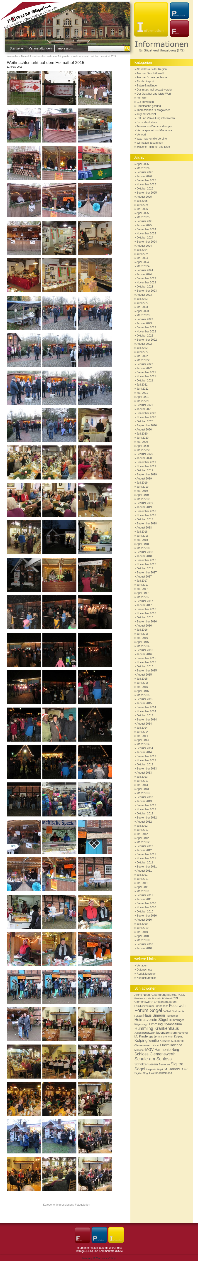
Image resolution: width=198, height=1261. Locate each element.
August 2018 (144, 527)
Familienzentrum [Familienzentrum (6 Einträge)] (144, 1005)
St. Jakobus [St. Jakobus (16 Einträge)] (173, 1069)
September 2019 (147, 474)
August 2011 (144, 870)
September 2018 (147, 523)
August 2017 (144, 576)
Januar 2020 (144, 458)
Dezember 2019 (146, 462)
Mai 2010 (142, 932)
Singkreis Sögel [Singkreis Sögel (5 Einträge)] (154, 1069)
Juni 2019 (143, 486)
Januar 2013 (144, 801)
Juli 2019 (142, 482)
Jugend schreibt (146, 114)
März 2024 (143, 266)
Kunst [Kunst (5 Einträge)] (156, 1045)
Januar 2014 (144, 752)
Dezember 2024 (146, 229)
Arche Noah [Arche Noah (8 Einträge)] (142, 994)
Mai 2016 (142, 637)
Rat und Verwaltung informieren (156, 118)
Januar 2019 (144, 507)
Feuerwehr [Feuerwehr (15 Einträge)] (178, 1005)
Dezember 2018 (146, 511)
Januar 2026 (144, 176)
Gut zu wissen (145, 101)
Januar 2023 (144, 323)
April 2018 (143, 544)
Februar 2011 (145, 895)
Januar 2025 (144, 225)
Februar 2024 (145, 270)
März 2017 (143, 597)
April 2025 (143, 213)
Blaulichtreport (145, 81)
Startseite (16, 48)
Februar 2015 (145, 699)
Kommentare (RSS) (111, 1251)
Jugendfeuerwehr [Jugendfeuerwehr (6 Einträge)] (144, 1032)
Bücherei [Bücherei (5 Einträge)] (167, 998)
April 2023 (143, 311)
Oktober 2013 (145, 764)
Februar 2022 (145, 364)
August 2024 (144, 245)
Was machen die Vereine (152, 138)
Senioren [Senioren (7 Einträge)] (164, 1064)
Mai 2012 (142, 834)
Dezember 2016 (146, 609)
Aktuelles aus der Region (152, 69)
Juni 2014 (143, 731)
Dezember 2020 (146, 413)
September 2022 (147, 339)
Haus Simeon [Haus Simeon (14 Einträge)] (154, 1015)
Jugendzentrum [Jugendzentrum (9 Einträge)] (166, 1032)
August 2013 (144, 772)
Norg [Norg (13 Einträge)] (175, 1050)
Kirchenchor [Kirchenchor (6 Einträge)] (166, 1036)
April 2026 (143, 164)
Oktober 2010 (145, 911)
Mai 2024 (142, 258)
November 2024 (146, 233)
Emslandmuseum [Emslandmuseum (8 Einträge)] (165, 1001)
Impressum (65, 48)
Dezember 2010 (146, 903)
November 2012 (146, 809)
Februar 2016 (145, 650)
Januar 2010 (144, 948)
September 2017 (147, 572)
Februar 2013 (145, 797)
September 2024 (147, 241)
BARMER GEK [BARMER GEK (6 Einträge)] (176, 994)
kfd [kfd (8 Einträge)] (136, 1036)
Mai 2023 (142, 307)
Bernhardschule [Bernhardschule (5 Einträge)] (143, 998)
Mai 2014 (142, 735)
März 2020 (143, 450)
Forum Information (30, 56)
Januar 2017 (144, 605)
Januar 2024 (144, 274)
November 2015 (146, 662)
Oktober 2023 (145, 286)
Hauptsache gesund (149, 106)
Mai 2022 (142, 356)
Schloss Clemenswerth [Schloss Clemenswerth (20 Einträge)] (155, 1054)
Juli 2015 (142, 678)
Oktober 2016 (145, 617)
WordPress (115, 1247)
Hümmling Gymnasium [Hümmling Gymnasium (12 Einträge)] (164, 1024)
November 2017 (146, 564)
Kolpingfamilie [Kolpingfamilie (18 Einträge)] (146, 1040)
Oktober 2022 (145, 335)
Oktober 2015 (145, 666)
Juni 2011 (143, 878)
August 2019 (144, 478)
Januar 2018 (144, 556)
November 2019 (146, 466)
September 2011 (147, 866)
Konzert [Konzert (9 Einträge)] (165, 1040)
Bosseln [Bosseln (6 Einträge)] (156, 998)
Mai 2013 (142, 785)
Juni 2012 (143, 829)
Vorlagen (142, 965)
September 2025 (147, 192)
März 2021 (143, 401)
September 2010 (147, 915)
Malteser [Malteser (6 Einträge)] (139, 1049)
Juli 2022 (142, 347)
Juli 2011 (142, 874)
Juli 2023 (142, 298)
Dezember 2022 (146, 327)
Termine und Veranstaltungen (154, 126)
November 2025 (146, 184)
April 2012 (143, 838)
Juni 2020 (143, 437)
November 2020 (146, 417)
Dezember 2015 (146, 658)
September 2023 (147, 290)
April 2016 (143, 642)
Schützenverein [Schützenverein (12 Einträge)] (146, 1064)
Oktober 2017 (145, 568)
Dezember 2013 (146, 756)
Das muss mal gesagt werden (155, 89)
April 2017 (143, 593)
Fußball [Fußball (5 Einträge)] (167, 1011)
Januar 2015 (144, 703)
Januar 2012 (144, 850)
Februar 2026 (145, 172)
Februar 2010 (145, 944)
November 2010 (146, 907)
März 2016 (143, 646)
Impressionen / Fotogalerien (56, 56)
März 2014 (143, 744)
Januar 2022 (144, 368)
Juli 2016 (142, 629)
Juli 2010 (142, 923)
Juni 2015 (143, 682)
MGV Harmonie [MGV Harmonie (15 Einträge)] (158, 1049)
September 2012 (147, 817)
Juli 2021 (142, 384)
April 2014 (143, 740)
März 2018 (143, 548)
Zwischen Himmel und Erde (153, 146)
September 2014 (147, 719)
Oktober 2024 (145, 237)
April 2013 (143, 789)
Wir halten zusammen (150, 142)
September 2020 (147, 425)
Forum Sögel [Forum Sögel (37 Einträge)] (148, 1010)
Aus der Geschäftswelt (150, 73)
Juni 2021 (143, 388)
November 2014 (146, 711)
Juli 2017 (142, 580)
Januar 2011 (144, 899)
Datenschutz (144, 969)
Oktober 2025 (145, 188)
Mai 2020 (142, 441)
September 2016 (147, 621)
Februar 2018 (145, 552)
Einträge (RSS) (84, 1251)
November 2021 (146, 376)
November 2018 (146, 515)
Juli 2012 (142, 825)
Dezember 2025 (146, 180)
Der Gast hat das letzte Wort (154, 93)
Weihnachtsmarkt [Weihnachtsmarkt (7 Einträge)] (161, 1073)
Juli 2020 (142, 433)
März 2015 (143, 695)
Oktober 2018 (145, 519)
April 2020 (143, 445)
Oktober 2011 (145, 862)
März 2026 (143, 168)
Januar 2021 (144, 409)
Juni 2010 (143, 927)
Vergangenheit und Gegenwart (155, 130)
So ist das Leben (147, 122)
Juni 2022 (143, 352)
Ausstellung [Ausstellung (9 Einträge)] (158, 994)
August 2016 (144, 625)
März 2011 (143, 891)
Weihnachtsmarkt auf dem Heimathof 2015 (45, 62)
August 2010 (144, 919)
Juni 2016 (143, 633)
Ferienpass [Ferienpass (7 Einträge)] (162, 1006)
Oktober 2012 (145, 813)
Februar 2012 (145, 846)
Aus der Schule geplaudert (153, 77)
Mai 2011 (142, 883)
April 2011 (143, 887)
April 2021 (143, 396)
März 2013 (143, 793)
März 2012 (143, 842)
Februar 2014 (145, 748)
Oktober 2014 (145, 715)
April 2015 (143, 691)
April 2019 (143, 495)
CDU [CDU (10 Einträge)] (175, 998)
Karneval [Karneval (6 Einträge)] (182, 1032)
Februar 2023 (145, 319)
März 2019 (143, 499)
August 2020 (144, 429)
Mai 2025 (142, 209)
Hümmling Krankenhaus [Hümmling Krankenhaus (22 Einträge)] (156, 1028)
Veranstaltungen (40, 48)
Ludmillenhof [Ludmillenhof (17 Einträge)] (171, 1045)
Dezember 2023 (146, 278)
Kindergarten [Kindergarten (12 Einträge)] (149, 1036)
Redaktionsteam (146, 973)
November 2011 (146, 858)
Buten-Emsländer (147, 85)
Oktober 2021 (145, 380)
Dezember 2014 (146, 707)
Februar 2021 (145, 405)
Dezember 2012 (146, 805)
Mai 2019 (142, 490)
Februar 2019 (145, 503)
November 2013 (146, 760)
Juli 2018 (142, 531)
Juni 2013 (143, 780)
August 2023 (144, 294)
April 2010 (143, 936)
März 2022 (143, 360)
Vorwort (141, 134)
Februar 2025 (145, 221)
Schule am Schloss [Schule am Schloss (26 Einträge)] (153, 1059)
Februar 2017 (145, 601)
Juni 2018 (143, 535)
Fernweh (142, 97)
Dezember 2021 (146, 372)
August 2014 (144, 723)
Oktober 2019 (145, 470)
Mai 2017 (142, 588)
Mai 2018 (142, 539)
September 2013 (147, 768)
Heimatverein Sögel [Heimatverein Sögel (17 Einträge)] (151, 1020)
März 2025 (143, 217)
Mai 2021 (142, 392)
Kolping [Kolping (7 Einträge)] (178, 1036)
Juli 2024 (142, 249)
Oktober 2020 (145, 421)
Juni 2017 (143, 584)
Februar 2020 (145, 454)
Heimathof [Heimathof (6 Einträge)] (172, 1015)
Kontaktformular (146, 977)
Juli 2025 (142, 200)
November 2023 (146, 282)
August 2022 (144, 343)
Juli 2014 (142, 727)
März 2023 (143, 315)
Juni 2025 (143, 204)
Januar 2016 (144, 654)
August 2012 (144, 821)
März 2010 (143, 940)
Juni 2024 (143, 254)
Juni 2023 (143, 303)
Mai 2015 (142, 686)
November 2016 (146, 613)
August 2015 (144, 674)
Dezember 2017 (146, 560)
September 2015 (147, 670)
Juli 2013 (142, 776)
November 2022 (146, 331)
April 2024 (143, 262)
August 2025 (144, 196)
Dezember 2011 (146, 854)
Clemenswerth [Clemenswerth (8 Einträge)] (143, 1001)
